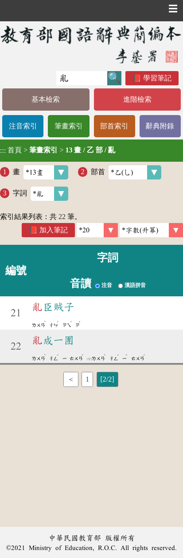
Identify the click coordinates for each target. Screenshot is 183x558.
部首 (126, 172)
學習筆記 (157, 78)
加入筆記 (53, 230)
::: (3, 150)
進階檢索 (137, 99)
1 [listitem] (87, 379)
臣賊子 (53, 307)
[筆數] (97, 230)
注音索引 (23, 126)
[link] (151, 230)
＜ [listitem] (70, 379)
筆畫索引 (69, 126)
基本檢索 (45, 99)
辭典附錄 (160, 126)
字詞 (40, 194)
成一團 (53, 340)
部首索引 (114, 126)
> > (57, 150)
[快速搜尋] (81, 78)
